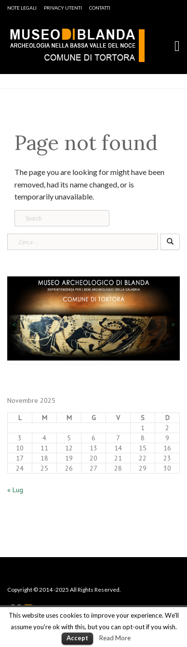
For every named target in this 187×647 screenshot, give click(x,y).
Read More (115, 638)
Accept (77, 638)
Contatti (99, 8)
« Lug (15, 489)
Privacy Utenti (63, 8)
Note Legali (22, 8)
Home (16, 578)
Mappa (142, 578)
